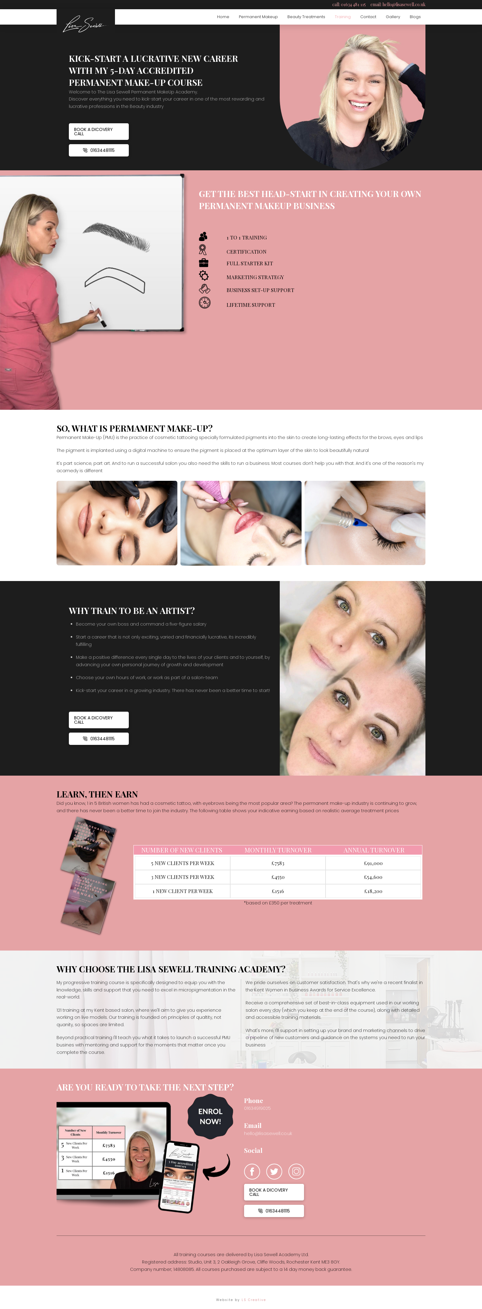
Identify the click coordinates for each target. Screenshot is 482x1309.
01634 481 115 (353, 4)
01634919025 (257, 1108)
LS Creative (254, 1300)
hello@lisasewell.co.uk (403, 4)
